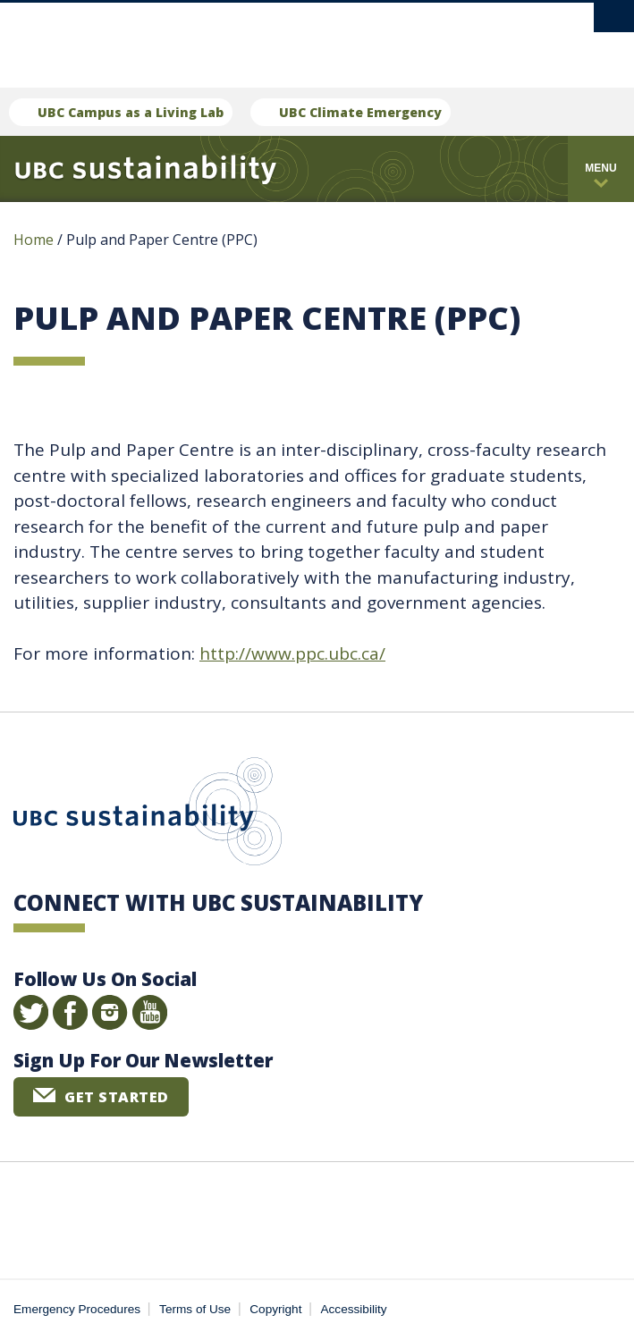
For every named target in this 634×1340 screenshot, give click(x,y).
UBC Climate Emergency (360, 112)
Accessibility (354, 1309)
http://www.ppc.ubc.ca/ (292, 653)
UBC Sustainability (147, 815)
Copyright (275, 1309)
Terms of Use (195, 1309)
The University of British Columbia (237, 37)
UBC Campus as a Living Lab (131, 112)
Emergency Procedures (76, 1309)
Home (33, 239)
